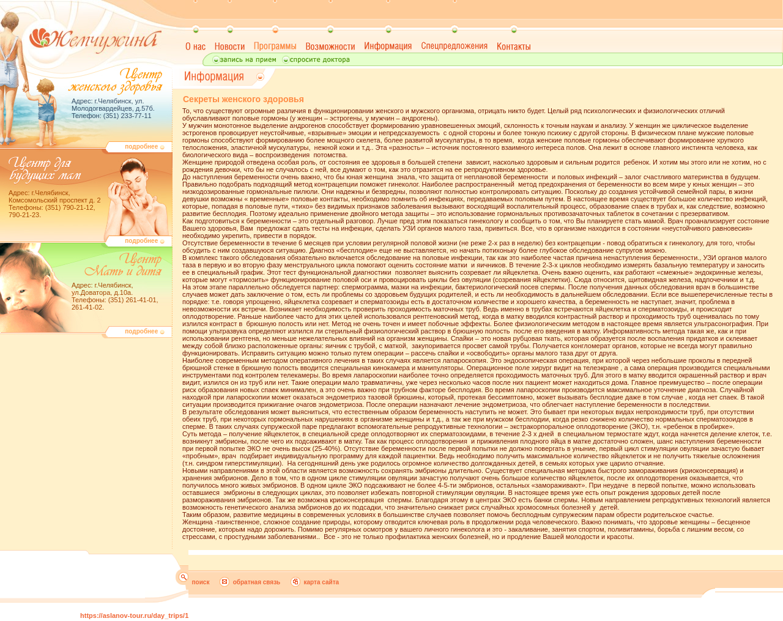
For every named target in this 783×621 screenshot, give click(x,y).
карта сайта (322, 582)
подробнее (145, 146)
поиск (201, 582)
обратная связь (257, 582)
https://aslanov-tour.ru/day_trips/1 (134, 615)
